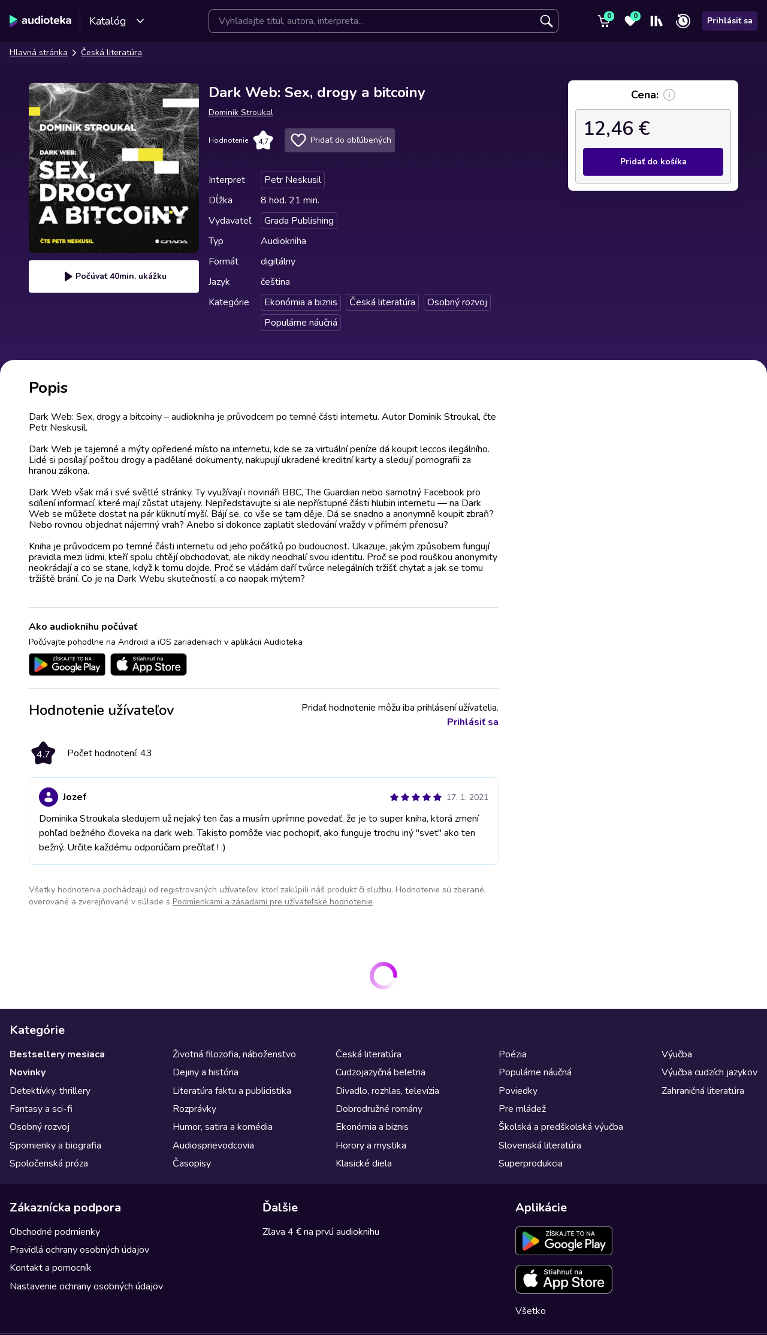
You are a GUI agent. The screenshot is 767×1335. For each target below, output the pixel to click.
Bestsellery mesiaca (57, 1054)
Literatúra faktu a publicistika (232, 1091)
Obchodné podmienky (55, 1231)
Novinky (28, 1072)
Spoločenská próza (49, 1163)
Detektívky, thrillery (50, 1091)
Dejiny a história (205, 1072)
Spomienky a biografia (55, 1145)
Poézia (513, 1054)
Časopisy (192, 1163)
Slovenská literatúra (540, 1145)
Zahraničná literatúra (703, 1091)
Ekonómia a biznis (300, 302)
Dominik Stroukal (241, 112)
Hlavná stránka (39, 52)
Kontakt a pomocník (51, 1267)
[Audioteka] (40, 21)
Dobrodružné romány (379, 1108)
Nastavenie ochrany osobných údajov (86, 1286)
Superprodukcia (531, 1163)
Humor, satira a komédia (223, 1126)
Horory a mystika (371, 1145)
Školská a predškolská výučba (561, 1126)
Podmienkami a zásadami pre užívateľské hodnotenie (273, 901)
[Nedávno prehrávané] (683, 21)
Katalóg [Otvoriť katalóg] (117, 21)
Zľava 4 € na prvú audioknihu (320, 1231)
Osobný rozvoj (457, 302)
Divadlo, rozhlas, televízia (387, 1091)
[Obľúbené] (630, 21)
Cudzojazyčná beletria (380, 1072)
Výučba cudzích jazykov (709, 1072)
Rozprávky (194, 1108)
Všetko (530, 1311)
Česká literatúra (111, 52)
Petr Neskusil (292, 180)
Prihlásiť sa (730, 20)
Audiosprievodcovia (213, 1145)
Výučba (677, 1054)
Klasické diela (364, 1163)
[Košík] (604, 21)
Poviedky (518, 1091)
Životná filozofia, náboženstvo (234, 1054)
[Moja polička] (657, 21)
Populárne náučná (300, 322)
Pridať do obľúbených (340, 140)
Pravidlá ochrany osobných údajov (79, 1249)
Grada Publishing (299, 220)
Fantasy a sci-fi (41, 1108)
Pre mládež (522, 1108)
